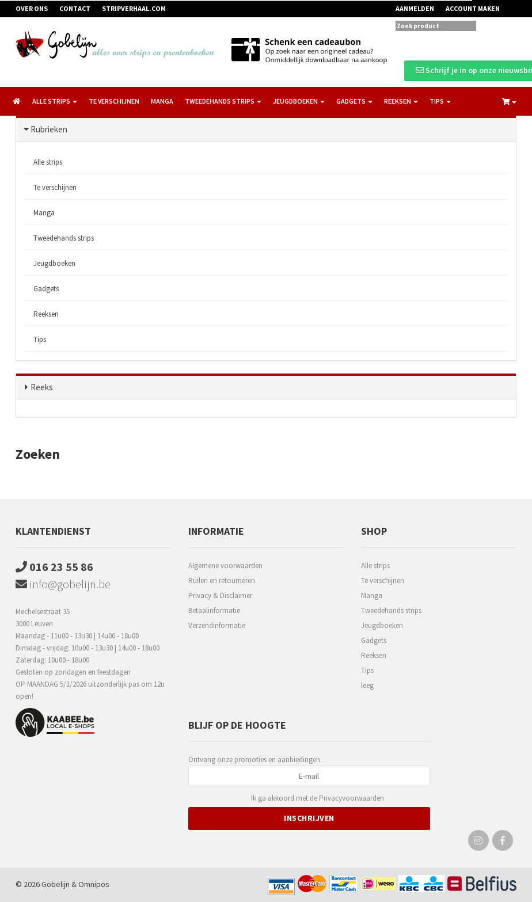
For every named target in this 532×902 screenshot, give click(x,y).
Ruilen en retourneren (221, 580)
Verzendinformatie (216, 625)
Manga (162, 101)
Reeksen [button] (401, 101)
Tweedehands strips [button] (223, 101)
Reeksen (46, 314)
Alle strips (47, 162)
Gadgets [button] (354, 101)
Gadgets (46, 289)
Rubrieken (49, 129)
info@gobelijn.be (63, 584)
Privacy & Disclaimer (220, 595)
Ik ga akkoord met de (317, 798)
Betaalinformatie (214, 610)
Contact (74, 8)
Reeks (42, 387)
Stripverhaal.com (134, 8)
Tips (39, 339)
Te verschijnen (114, 101)
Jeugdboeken (54, 263)
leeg (367, 685)
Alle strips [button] (54, 101)
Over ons (32, 8)
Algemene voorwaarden (225, 565)
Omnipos (93, 884)
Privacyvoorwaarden (351, 798)
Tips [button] (440, 101)
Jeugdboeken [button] (299, 101)
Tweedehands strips (63, 238)
